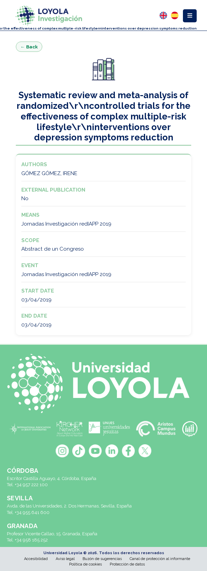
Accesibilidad (36, 559)
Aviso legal (65, 559)
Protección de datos (127, 564)
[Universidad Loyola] (103, 383)
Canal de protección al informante (160, 559)
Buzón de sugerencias (102, 559)
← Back (29, 46)
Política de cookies (85, 564)
